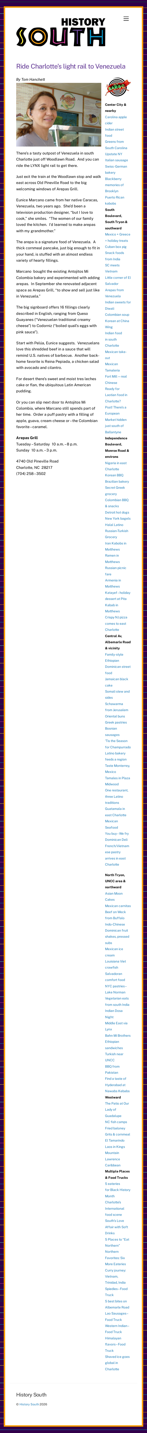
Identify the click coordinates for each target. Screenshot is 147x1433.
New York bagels (118, 518)
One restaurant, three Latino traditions (116, 796)
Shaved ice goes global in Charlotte (117, 1363)
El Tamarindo (114, 1140)
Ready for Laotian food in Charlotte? (116, 395)
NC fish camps (116, 1122)
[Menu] (126, 18)
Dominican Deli (116, 839)
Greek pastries (116, 722)
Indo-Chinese (115, 924)
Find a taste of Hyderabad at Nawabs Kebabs (117, 1085)
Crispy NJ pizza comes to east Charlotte (116, 623)
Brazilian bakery (117, 481)
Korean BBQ (114, 475)
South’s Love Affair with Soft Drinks (116, 1227)
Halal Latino (114, 525)
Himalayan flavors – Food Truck (115, 1344)
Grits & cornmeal (117, 1134)
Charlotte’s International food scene (114, 1208)
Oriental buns (115, 716)
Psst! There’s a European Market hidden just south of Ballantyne (116, 419)
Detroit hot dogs (117, 512)
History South (29, 1404)
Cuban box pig (116, 247)
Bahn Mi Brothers (118, 1035)
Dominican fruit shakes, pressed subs (117, 937)
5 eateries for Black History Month (117, 1190)
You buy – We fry (117, 833)
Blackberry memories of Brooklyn (114, 185)
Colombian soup (117, 314)
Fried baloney (115, 1128)
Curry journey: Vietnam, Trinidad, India (115, 1276)
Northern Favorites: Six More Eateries (115, 1258)
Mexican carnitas (118, 906)
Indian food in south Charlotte (113, 339)
